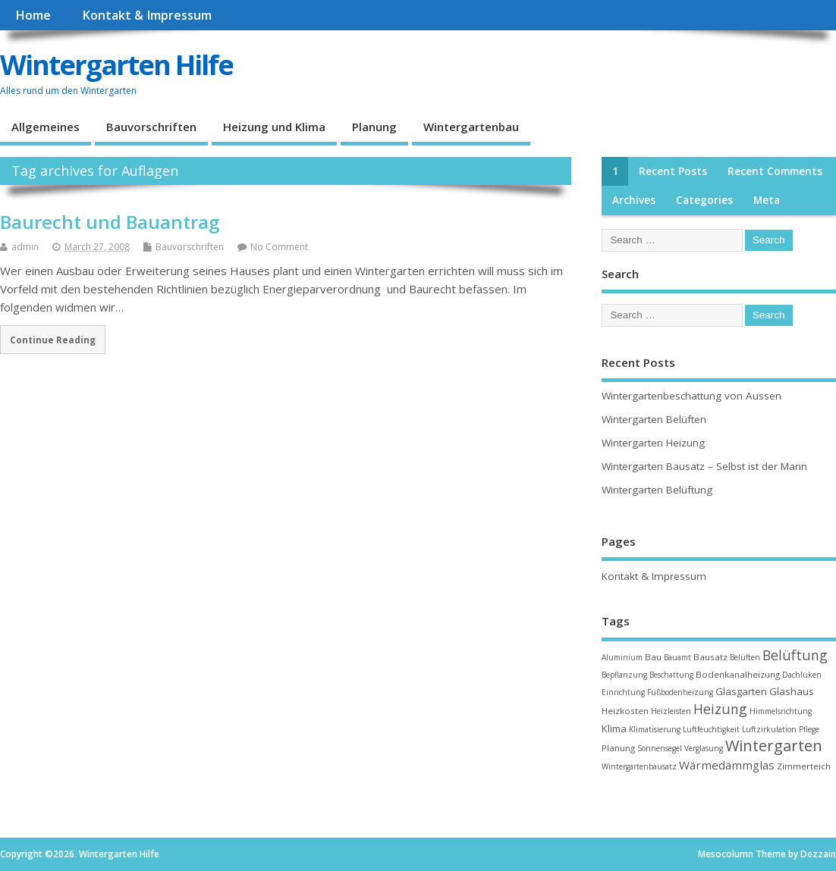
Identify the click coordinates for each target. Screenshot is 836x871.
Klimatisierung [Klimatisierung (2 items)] (654, 729)
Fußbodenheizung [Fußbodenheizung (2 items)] (680, 692)
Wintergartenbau (471, 126)
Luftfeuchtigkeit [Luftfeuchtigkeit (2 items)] (711, 729)
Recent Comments (775, 171)
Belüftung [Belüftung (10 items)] (795, 655)
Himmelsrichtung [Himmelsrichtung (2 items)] (781, 711)
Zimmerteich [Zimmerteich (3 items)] (804, 766)
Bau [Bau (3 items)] (653, 657)
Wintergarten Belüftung (657, 490)
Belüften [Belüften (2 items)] (745, 657)
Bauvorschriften (151, 126)
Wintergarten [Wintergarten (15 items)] (773, 745)
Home (33, 15)
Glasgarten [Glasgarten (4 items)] (741, 691)
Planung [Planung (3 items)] (618, 748)
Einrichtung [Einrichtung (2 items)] (623, 692)
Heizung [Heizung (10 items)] (720, 709)
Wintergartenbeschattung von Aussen (691, 396)
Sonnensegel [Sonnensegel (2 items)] (659, 748)
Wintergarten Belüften (654, 419)
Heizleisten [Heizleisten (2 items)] (671, 711)
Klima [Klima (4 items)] (614, 728)
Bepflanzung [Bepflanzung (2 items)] (624, 674)
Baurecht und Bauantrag (109, 221)
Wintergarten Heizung (653, 443)
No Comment (279, 246)
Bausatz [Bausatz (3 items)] (710, 657)
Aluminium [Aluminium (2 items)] (622, 657)
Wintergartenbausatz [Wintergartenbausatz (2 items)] (639, 766)
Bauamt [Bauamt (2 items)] (677, 657)
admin (25, 246)
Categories (704, 200)
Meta (766, 200)
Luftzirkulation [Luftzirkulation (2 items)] (769, 729)
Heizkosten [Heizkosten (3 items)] (625, 710)
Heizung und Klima (274, 126)
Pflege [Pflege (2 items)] (809, 729)
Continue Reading (53, 340)
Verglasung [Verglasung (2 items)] (703, 748)
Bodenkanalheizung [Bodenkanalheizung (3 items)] (738, 674)
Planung (374, 126)
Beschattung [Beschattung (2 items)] (671, 674)
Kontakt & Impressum (147, 15)
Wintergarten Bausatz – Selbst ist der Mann (704, 466)
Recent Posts (673, 171)
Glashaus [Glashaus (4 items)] (791, 691)
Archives (633, 200)
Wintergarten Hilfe (116, 64)
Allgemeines (45, 126)
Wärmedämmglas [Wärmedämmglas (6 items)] (727, 764)
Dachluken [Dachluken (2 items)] (802, 674)
